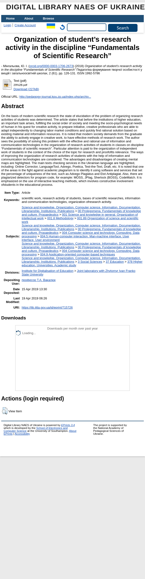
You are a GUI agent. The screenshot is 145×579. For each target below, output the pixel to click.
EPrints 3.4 (68, 425)
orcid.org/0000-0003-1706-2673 (51, 66)
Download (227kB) (26, 89)
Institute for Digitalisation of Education (47, 271)
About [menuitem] (28, 18)
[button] (4, 410)
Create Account (25, 25)
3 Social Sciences (90, 261)
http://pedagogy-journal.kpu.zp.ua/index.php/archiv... (55, 96)
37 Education (115, 261)
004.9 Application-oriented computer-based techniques (77, 254)
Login (7, 25)
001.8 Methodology (60, 218)
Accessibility (22, 433)
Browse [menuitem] (48, 18)
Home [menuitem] (10, 18)
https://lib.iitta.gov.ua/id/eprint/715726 (47, 307)
